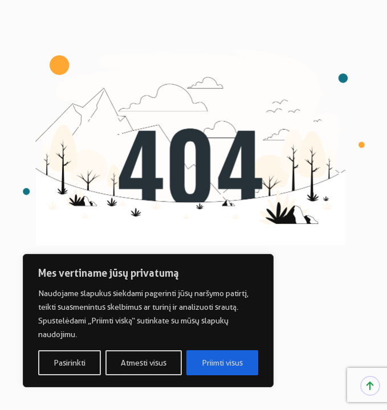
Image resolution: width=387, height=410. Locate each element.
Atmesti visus (143, 362)
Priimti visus (222, 362)
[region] (148, 320)
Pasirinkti (69, 362)
